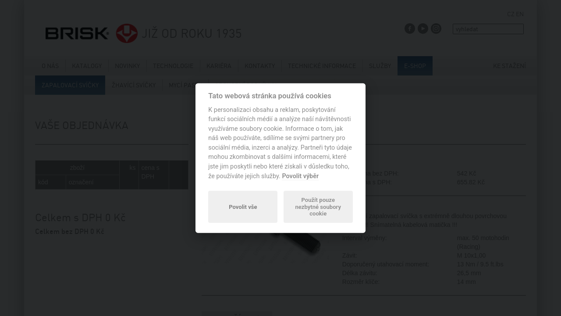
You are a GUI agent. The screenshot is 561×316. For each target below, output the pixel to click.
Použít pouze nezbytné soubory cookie (318, 207)
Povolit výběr (300, 176)
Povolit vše (243, 206)
